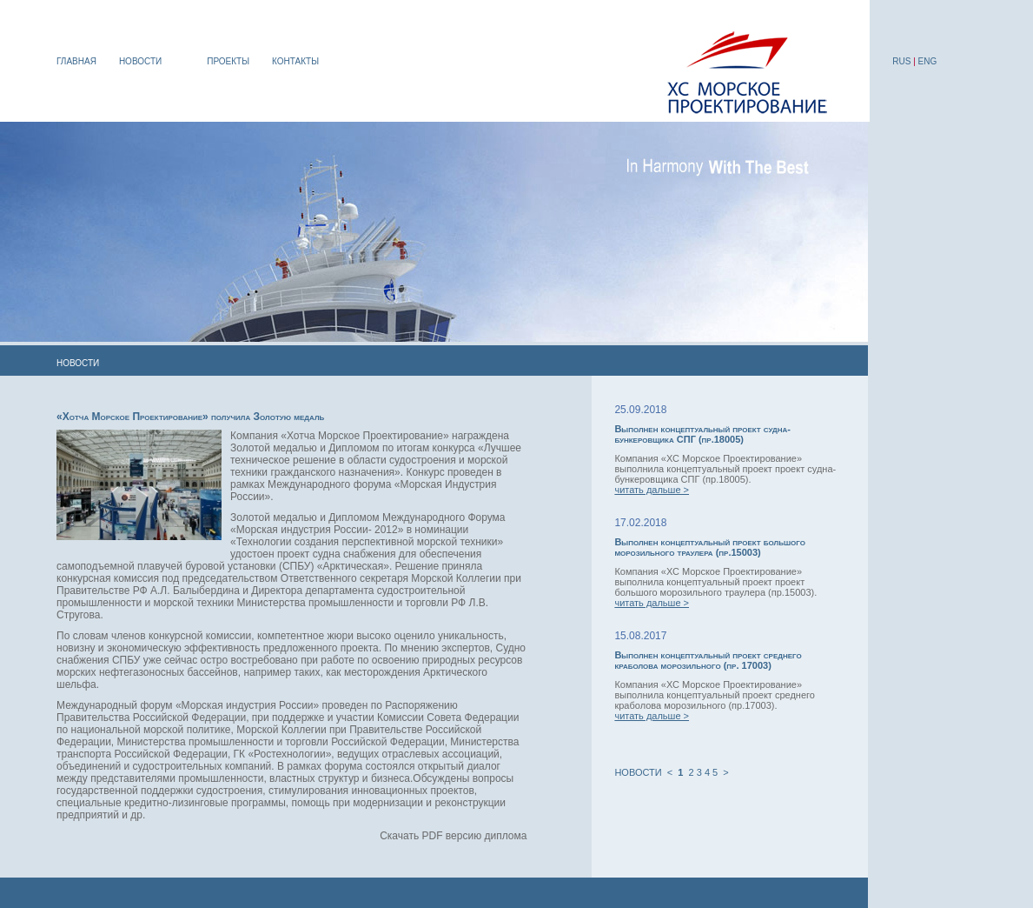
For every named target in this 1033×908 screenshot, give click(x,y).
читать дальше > (651, 489)
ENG (927, 61)
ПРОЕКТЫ (228, 61)
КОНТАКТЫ (295, 61)
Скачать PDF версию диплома (453, 836)
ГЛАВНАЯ (76, 61)
